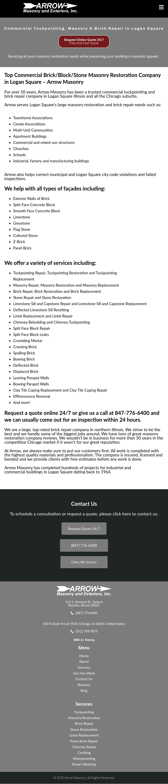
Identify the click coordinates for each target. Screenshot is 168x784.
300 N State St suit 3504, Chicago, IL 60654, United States (84, 624)
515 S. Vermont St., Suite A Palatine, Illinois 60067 (84, 603)
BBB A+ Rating (84, 640)
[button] (143, 7)
